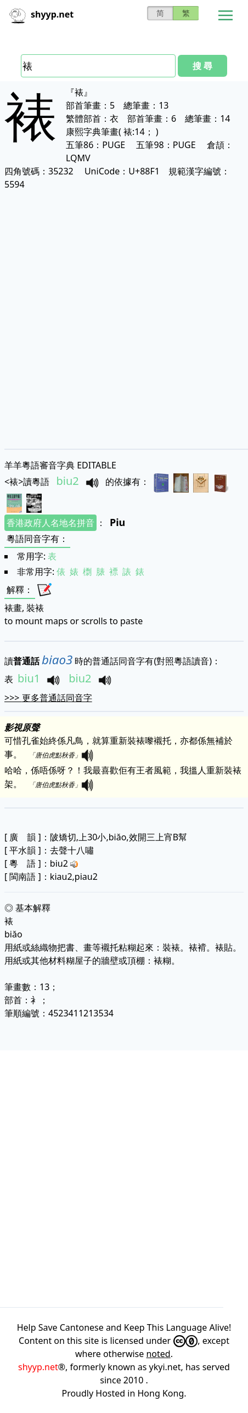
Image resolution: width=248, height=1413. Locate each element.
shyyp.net (38, 1367)
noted (158, 1354)
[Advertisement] (124, 319)
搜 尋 (202, 66)
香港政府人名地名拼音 (50, 523)
